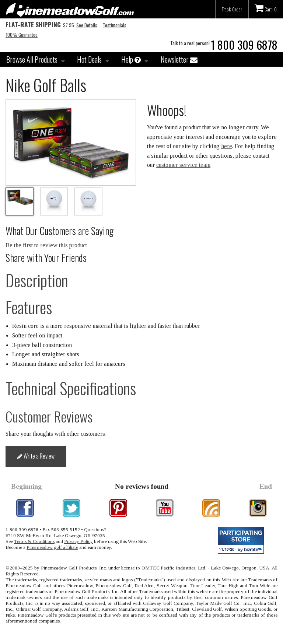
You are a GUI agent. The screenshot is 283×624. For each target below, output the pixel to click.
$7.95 (40, 25)
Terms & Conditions (34, 541)
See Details (86, 25)
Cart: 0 (266, 8)
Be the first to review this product (46, 245)
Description (37, 280)
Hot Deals (89, 59)
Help (131, 59)
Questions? (95, 529)
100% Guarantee (22, 34)
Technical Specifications (71, 388)
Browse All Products (31, 59)
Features (29, 307)
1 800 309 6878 (244, 44)
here (226, 146)
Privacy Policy (78, 541)
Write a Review (36, 456)
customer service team (183, 165)
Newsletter (179, 59)
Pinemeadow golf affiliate (52, 547)
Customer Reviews (49, 416)
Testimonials (114, 25)
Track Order (232, 9)
